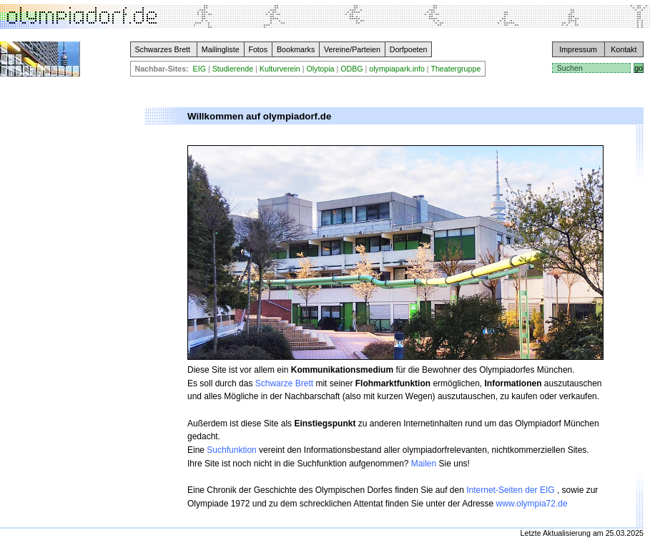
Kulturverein (280, 68)
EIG (199, 68)
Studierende (232, 68)
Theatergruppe (455, 68)
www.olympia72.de (532, 504)
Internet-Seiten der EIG (511, 490)
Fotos (257, 49)
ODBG (351, 68)
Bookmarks (296, 49)
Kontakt (623, 49)
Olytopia (320, 68)
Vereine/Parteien (352, 49)
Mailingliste (221, 49)
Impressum (578, 49)
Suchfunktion (231, 450)
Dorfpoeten (409, 49)
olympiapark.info (397, 68)
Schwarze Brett (284, 383)
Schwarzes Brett (162, 49)
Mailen (423, 464)
